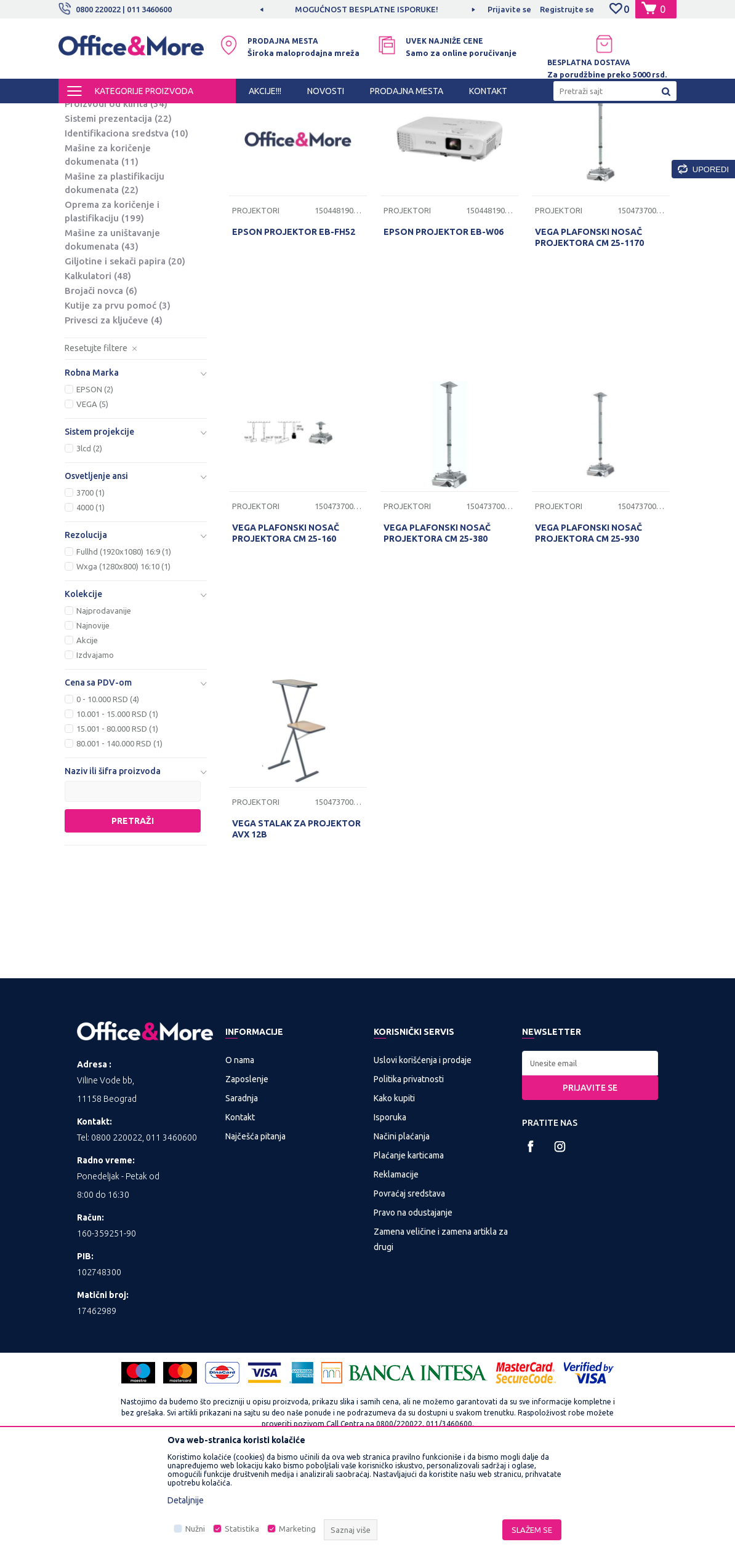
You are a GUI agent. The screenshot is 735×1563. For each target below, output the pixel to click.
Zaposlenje (246, 1182)
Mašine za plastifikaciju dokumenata (114, 286)
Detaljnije (185, 1500)
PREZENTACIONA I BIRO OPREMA (220, 114)
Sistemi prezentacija (118, 221)
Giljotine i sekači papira (125, 364)
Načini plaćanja (402, 1239)
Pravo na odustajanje (413, 1316)
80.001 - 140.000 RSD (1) (119, 846)
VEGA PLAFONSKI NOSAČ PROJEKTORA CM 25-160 (285, 636)
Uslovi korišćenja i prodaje (423, 1163)
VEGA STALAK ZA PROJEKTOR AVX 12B (296, 932)
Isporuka (390, 1220)
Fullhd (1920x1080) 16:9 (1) (123, 655)
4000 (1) (90, 610)
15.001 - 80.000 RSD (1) (117, 832)
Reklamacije (396, 1278)
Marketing (297, 1528)
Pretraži (132, 924)
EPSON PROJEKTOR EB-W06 (444, 335)
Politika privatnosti (409, 1182)
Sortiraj (408, 135)
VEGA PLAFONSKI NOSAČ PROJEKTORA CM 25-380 (437, 636)
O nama (239, 1163)
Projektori (94, 192)
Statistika (242, 1528)
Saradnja (241, 1201)
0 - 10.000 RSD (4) (107, 802)
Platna (88, 177)
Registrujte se (567, 9)
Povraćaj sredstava (409, 1297)
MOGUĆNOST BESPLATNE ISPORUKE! (366, 9)
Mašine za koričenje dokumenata (108, 258)
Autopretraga (345, 135)
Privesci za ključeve (114, 423)
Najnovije (93, 728)
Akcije (87, 743)
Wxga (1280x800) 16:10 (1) (123, 669)
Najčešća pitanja (255, 1239)
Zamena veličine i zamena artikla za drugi (441, 1342)
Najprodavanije (103, 714)
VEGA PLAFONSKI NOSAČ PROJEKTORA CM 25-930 (588, 636)
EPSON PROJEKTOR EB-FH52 (293, 335)
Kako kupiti (394, 1201)
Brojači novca (101, 394)
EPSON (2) (94, 492)
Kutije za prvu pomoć (118, 408)
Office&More (81, 114)
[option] (367, 9)
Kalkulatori (98, 379)
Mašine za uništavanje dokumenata (112, 343)
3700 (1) (90, 596)
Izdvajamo (95, 758)
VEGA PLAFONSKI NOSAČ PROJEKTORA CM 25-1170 (589, 340)
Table (86, 162)
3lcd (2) (89, 551)
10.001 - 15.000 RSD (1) (117, 817)
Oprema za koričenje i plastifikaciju (112, 314)
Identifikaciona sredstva (126, 236)
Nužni (195, 1528)
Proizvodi (132, 114)
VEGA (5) (92, 507)
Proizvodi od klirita (116, 207)
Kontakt (240, 1220)
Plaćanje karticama (409, 1259)
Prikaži (532, 135)
